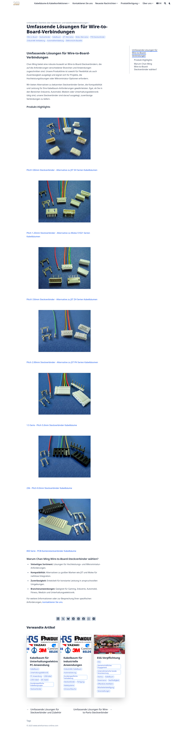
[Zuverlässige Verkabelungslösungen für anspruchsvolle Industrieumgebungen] (75, 666)
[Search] (165, 3)
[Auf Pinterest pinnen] (78, 619)
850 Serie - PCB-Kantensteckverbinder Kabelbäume (59, 523)
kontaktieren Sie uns (52, 602)
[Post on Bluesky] (68, 619)
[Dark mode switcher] (170, 3)
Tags (29, 720)
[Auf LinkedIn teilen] (58, 619)
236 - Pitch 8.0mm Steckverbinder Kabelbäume (59, 460)
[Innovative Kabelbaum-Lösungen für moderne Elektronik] (42, 666)
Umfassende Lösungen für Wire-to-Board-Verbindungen (144, 53)
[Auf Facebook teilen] (84, 619)
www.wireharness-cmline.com (45, 725)
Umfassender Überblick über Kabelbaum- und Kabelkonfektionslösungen (57, 22)
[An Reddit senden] (73, 619)
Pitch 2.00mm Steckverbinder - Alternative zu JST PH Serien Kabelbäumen (62, 334)
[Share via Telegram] (94, 619)
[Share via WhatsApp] (89, 619)
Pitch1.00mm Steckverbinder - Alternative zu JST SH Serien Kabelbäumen (62, 142)
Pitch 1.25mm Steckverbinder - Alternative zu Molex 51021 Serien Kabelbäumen (59, 207)
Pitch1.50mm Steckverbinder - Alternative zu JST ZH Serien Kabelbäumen (62, 271)
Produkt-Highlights (143, 60)
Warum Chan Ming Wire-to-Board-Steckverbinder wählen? (145, 66)
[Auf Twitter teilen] (63, 619)
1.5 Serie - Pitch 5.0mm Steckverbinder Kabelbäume (59, 397)
